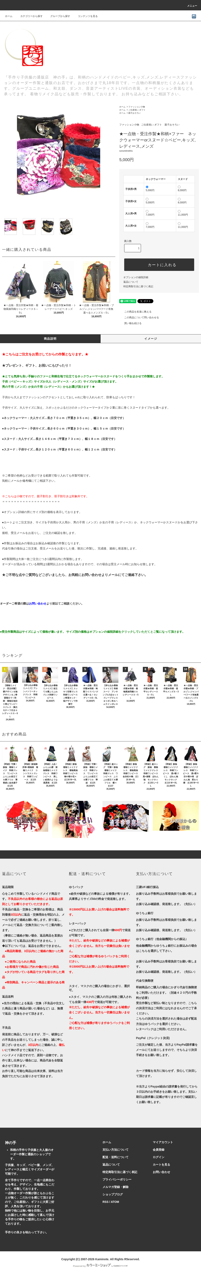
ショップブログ (112, 1194)
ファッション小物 (136, 107)
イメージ (150, 338)
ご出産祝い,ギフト (137, 110)
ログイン (158, 1157)
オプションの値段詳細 (135, 277)
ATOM (115, 1201)
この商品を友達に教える (135, 311)
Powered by (100, 1266)
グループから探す (57, 16)
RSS (105, 1201)
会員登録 (158, 1149)
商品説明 (50, 338)
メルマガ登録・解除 (115, 1187)
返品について (130, 281)
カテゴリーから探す (29, 16)
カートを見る (161, 1164)
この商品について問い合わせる (139, 317)
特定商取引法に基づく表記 (138, 286)
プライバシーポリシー (116, 1179)
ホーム (8, 16)
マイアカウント (163, 1142)
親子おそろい (134, 113)
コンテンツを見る (85, 16)
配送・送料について (115, 1157)
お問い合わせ (161, 1172)
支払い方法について (115, 1149)
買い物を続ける (130, 323)
